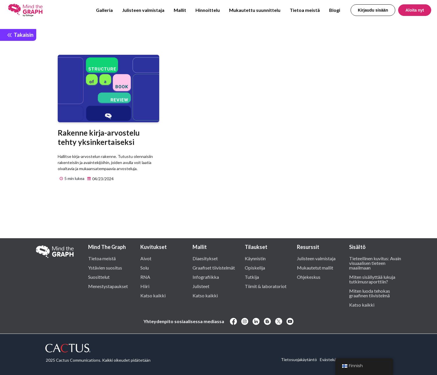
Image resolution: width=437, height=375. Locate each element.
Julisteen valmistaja (143, 10)
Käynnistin (255, 258)
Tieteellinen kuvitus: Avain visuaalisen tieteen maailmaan (375, 263)
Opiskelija (255, 267)
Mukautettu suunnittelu (254, 10)
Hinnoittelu (207, 10)
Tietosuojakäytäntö (299, 359)
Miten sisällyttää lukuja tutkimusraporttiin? (372, 279)
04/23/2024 (100, 179)
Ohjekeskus (308, 276)
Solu (144, 267)
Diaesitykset (205, 258)
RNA (145, 276)
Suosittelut (99, 276)
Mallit (180, 10)
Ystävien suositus (105, 267)
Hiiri (144, 286)
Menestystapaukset (108, 286)
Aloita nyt (414, 10)
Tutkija (252, 276)
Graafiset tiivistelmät (214, 267)
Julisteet (201, 286)
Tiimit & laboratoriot (266, 286)
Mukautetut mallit (315, 267)
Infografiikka (206, 276)
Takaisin (20, 34)
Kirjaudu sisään (373, 10)
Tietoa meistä (305, 10)
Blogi (334, 10)
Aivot (145, 258)
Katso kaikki (153, 295)
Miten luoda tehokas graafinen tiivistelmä (369, 293)
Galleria (104, 10)
